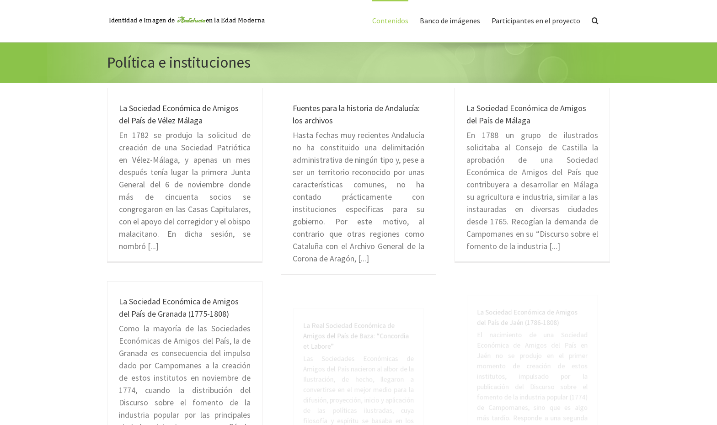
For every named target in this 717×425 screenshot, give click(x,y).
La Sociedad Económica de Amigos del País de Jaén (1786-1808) (531, 349)
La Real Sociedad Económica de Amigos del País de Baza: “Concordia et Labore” (358, 367)
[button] (595, 19)
